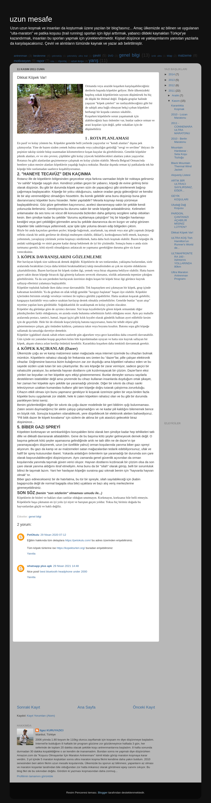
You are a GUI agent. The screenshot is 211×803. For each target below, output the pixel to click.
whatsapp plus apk (39, 566)
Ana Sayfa (86, 707)
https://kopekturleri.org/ (71, 548)
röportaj (62, 61)
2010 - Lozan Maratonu (179, 116)
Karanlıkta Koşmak (177, 107)
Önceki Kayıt (144, 707)
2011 (172, 90)
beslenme (39, 55)
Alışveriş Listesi (180, 175)
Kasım (176, 100)
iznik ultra (156, 56)
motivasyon (22, 61)
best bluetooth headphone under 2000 (63, 571)
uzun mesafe (31, 19)
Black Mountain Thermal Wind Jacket (181, 166)
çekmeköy (57, 56)
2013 (172, 79)
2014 (172, 74)
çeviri (97, 55)
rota (52, 61)
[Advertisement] (86, 673)
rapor (41, 61)
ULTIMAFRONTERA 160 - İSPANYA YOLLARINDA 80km (182, 260)
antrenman (20, 55)
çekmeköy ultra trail (77, 56)
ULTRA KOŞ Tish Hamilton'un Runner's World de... (182, 243)
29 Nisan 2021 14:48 (66, 566)
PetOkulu (33, 534)
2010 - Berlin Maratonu (179, 140)
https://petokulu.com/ (78, 540)
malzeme (185, 55)
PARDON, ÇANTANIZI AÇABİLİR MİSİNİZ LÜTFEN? (180, 220)
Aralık (176, 95)
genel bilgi (129, 55)
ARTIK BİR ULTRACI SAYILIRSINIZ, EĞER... (182, 185)
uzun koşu (77, 61)
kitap (169, 55)
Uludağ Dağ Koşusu (178, 206)
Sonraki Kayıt (28, 707)
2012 (172, 85)
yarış (93, 60)
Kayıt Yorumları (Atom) (41, 715)
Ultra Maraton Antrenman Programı (179, 275)
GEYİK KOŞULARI (179, 197)
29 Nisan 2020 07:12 (53, 534)
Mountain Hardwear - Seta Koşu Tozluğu (179, 152)
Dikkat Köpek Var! (182, 232)
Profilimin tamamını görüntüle (35, 776)
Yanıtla (31, 553)
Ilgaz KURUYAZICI (51, 730)
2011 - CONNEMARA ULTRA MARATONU (181, 128)
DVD (110, 55)
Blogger (103, 792)
